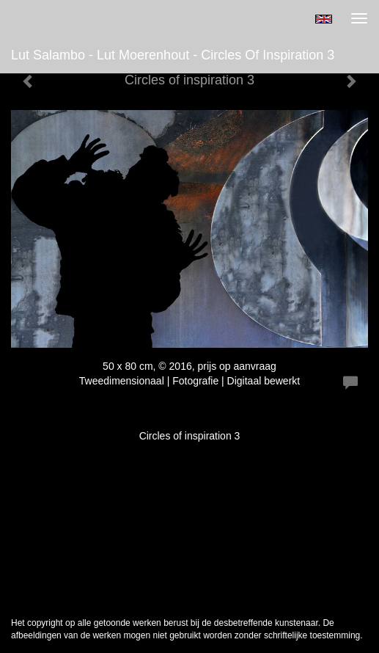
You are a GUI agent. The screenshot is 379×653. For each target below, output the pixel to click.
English (323, 19)
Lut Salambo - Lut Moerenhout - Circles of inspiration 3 (172, 55)
